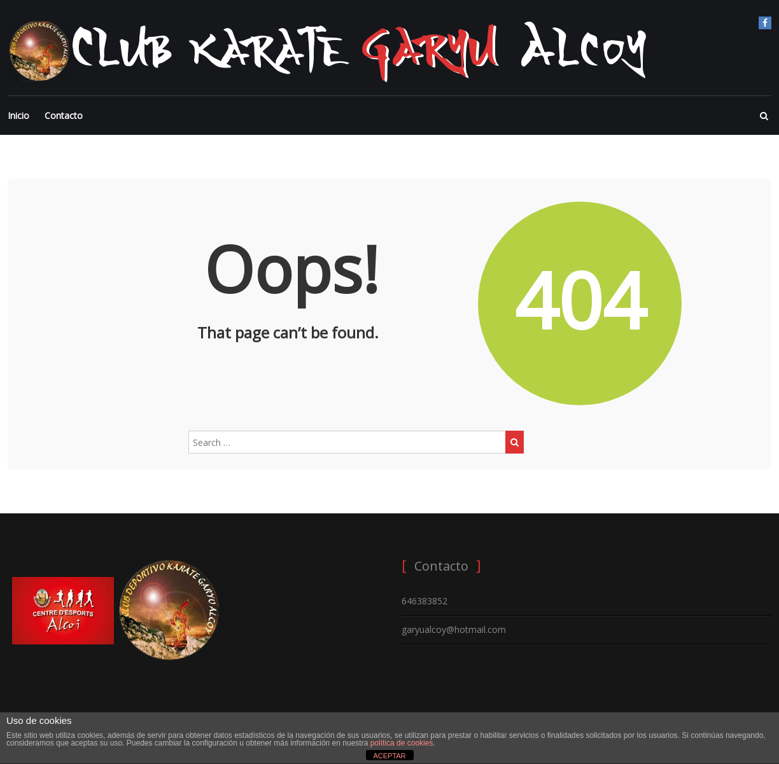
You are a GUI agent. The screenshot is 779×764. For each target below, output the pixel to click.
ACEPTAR (389, 756)
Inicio (18, 115)
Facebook (765, 23)
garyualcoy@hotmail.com (454, 629)
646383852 (424, 601)
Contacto (64, 115)
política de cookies (401, 743)
